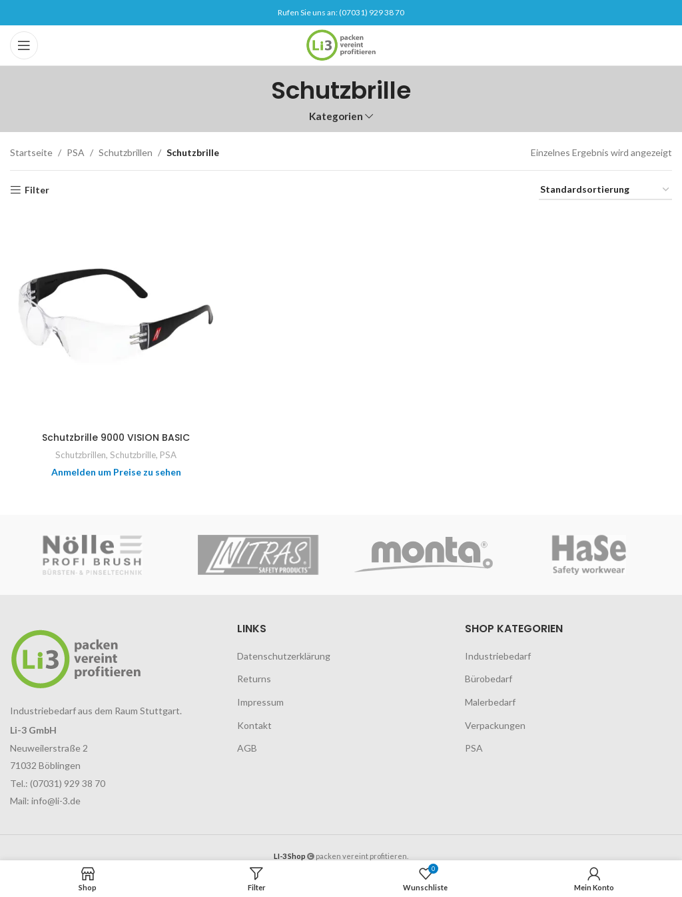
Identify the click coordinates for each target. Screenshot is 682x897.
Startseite (31, 152)
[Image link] (76, 658)
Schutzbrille (133, 455)
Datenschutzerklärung (283, 656)
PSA (76, 152)
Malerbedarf (490, 702)
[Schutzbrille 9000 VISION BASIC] (116, 319)
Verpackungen (495, 725)
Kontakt (254, 725)
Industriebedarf (498, 656)
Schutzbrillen (126, 152)
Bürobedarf (488, 678)
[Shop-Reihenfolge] (605, 190)
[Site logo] (341, 44)
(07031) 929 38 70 (371, 12)
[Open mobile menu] (24, 45)
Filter (37, 190)
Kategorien (336, 116)
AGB (247, 748)
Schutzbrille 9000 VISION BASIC (116, 437)
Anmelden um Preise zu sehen (116, 472)
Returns (254, 678)
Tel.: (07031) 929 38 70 (57, 783)
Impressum (260, 702)
